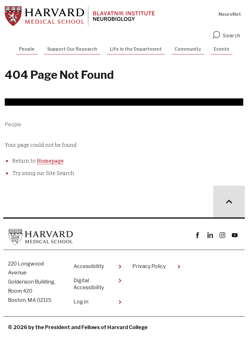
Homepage (50, 160)
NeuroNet (230, 14)
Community (188, 49)
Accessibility (88, 266)
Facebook (197, 235)
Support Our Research (72, 49)
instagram (222, 235)
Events (221, 49)
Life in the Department (136, 49)
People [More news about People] (13, 125)
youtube (234, 235)
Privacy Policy (149, 266)
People (27, 49)
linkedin (209, 235)
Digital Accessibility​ (88, 284)
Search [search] (226, 35)
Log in (80, 302)
